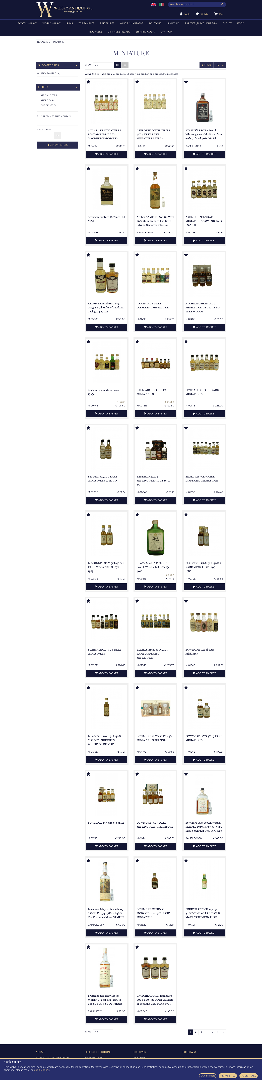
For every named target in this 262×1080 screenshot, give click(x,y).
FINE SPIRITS (107, 24)
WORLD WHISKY (51, 24)
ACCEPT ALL (248, 1076)
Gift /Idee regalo (119, 32)
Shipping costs (145, 32)
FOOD (240, 24)
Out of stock (46, 105)
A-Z (220, 65)
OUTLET (227, 24)
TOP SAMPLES (86, 24)
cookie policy (41, 1070)
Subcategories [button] (57, 65)
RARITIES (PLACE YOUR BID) (201, 24)
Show (88, 65)
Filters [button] (57, 87)
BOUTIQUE (155, 24)
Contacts (166, 32)
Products (42, 42)
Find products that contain (54, 116)
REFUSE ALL (227, 1076)
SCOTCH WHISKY (27, 24)
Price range (44, 130)
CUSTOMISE (208, 1076)
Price (206, 65)
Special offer (47, 95)
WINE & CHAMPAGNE (132, 24)
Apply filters (57, 145)
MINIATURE (173, 24)
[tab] (58, 65)
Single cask (45, 100)
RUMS (70, 24)
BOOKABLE (95, 32)
